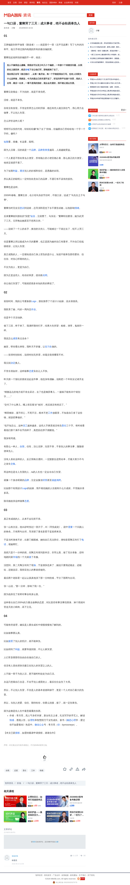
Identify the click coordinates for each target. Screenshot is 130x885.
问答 (76, 3)
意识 (22, 208)
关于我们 (82, 875)
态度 (31, 371)
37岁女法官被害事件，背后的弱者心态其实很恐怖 (106, 62)
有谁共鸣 (15, 856)
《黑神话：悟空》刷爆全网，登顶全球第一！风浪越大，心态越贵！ (106, 51)
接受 (10, 641)
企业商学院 (68, 3)
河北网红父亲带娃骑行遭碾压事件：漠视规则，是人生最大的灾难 (106, 58)
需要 (70, 527)
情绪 (77, 208)
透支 (22, 171)
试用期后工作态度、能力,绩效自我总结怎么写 (106, 128)
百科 (20, 3)
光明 (45, 275)
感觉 (15, 338)
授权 (17, 733)
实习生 (48, 346)
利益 (15, 171)
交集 (13, 464)
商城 (60, 3)
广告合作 (56, 875)
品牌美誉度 (44, 150)
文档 (15, 3)
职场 (19, 783)
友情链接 (65, 875)
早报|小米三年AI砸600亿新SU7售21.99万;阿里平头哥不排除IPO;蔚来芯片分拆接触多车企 (106, 83)
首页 (9, 3)
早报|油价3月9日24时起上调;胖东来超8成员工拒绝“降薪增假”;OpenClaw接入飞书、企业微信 (106, 91)
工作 (50, 413)
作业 (33, 309)
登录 (114, 3)
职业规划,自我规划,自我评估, (101, 120)
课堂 (26, 3)
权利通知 (73, 875)
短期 (6, 142)
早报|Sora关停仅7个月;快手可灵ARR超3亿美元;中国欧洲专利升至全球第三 (106, 79)
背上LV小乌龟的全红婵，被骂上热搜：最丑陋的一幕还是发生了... (106, 47)
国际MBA (53, 3)
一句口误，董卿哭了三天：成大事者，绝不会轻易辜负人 (51, 783)
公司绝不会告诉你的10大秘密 (101, 124)
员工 (25, 425)
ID (59, 724)
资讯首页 (47, 875)
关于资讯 (91, 875)
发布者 (92, 23)
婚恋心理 (71, 720)
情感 (12, 720)
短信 (32, 216)
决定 (13, 363)
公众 (41, 724)
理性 (32, 720)
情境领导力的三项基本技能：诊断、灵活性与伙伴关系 (106, 87)
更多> (123, 110)
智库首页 (39, 875)
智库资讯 (9, 783)
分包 (27, 70)
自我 (22, 446)
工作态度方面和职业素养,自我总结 (103, 116)
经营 (45, 480)
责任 (64, 425)
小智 (13, 28)
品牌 (33, 150)
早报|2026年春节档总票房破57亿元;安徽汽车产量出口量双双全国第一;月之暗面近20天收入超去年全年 (106, 98)
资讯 (38, 3)
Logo (33, 301)
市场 (15, 557)
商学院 (32, 3)
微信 (37, 724)
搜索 (91, 15)
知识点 (44, 3)
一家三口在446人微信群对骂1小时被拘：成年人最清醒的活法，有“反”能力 (106, 55)
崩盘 (54, 480)
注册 (120, 3)
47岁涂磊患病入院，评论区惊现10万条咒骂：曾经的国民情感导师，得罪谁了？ (106, 43)
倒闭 (58, 480)
